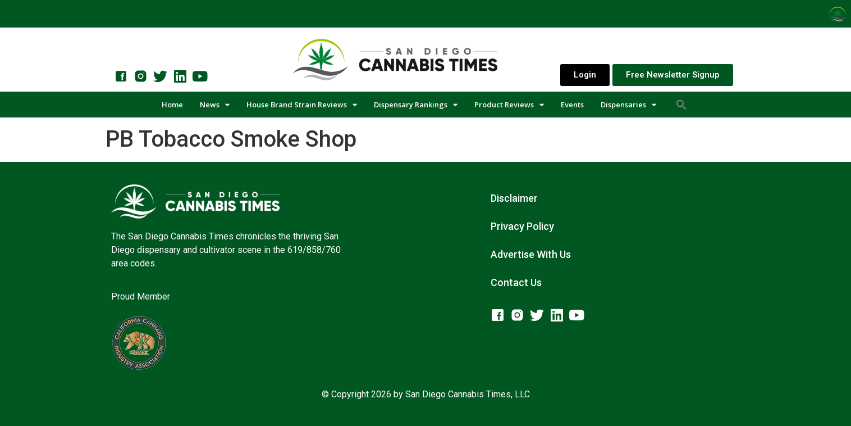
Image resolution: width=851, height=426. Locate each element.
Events (572, 104)
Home (172, 104)
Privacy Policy (522, 226)
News (215, 105)
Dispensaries (628, 105)
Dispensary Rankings (415, 105)
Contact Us (516, 282)
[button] (681, 104)
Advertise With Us (531, 254)
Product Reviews (509, 105)
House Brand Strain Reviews (301, 105)
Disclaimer (514, 198)
